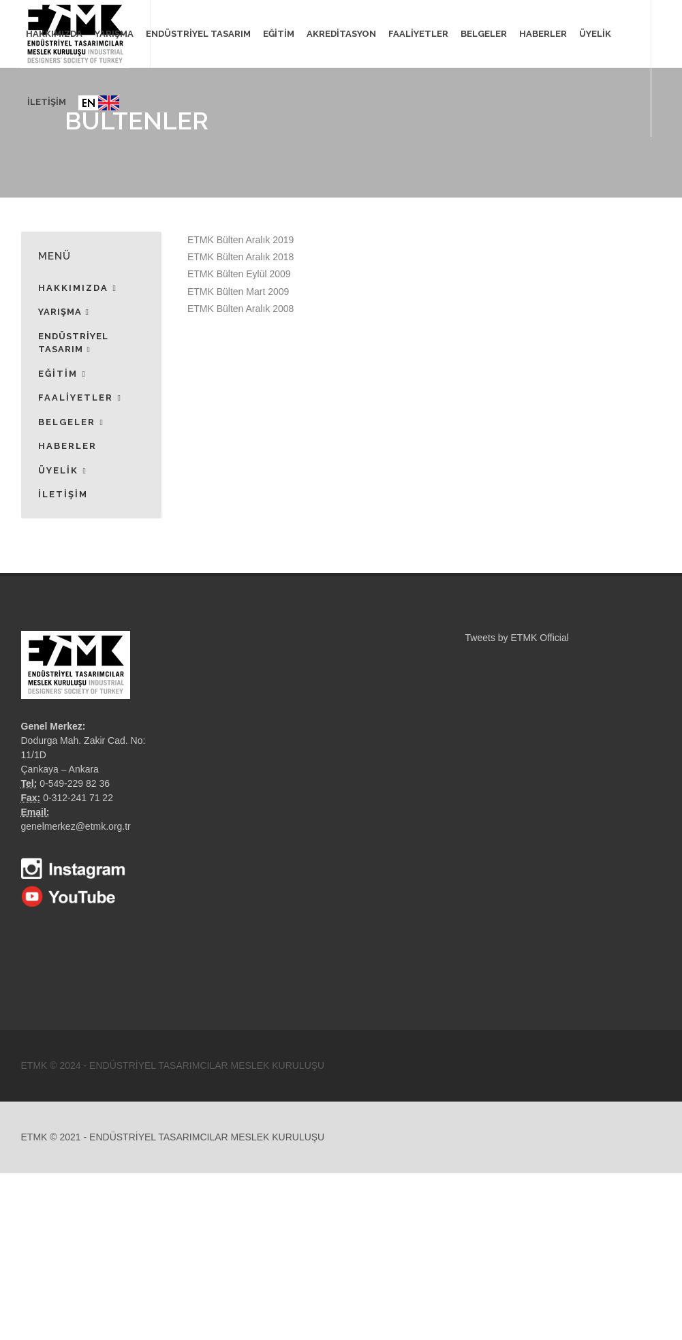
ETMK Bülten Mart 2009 (238, 291)
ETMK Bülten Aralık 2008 (240, 308)
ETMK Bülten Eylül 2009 (239, 273)
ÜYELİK (595, 34)
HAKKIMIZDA (77, 288)
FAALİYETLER (80, 398)
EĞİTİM (62, 374)
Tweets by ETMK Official (517, 637)
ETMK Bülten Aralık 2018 (240, 256)
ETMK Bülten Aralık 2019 (240, 239)
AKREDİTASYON (341, 34)
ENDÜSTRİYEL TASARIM (73, 343)
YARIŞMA (63, 312)
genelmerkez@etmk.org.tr (76, 826)
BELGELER (71, 422)
